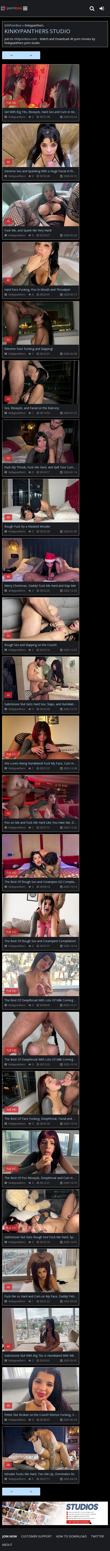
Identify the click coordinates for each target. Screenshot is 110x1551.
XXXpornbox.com (11, 8)
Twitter (97, 1536)
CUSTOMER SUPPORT (36, 1536)
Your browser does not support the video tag (46, 89)
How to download (71, 1536)
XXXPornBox (12, 25)
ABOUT (7, 1545)
